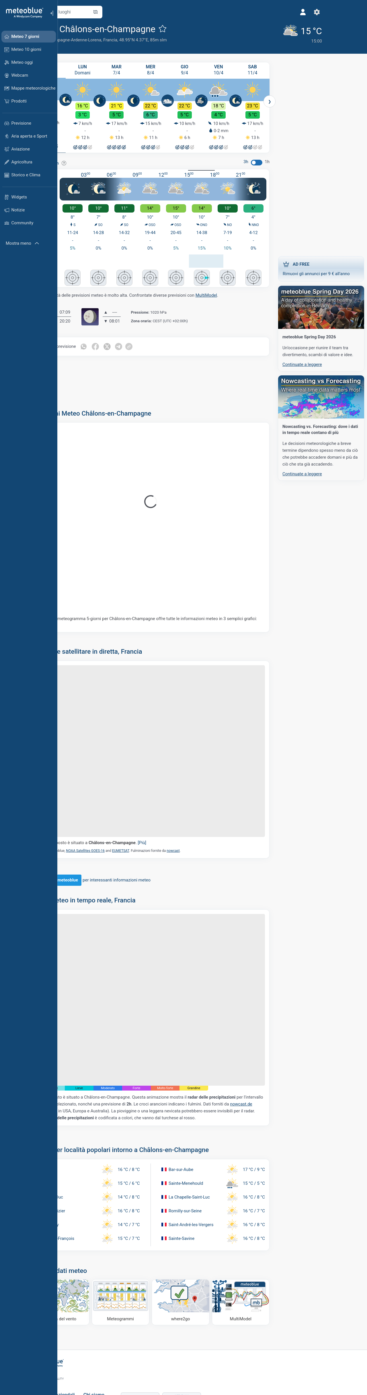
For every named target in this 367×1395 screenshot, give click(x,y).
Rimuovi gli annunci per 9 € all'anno (318, 266)
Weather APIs (76, 1347)
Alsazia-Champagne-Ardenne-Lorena (98, 40)
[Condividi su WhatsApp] (115, 339)
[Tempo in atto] (242, 33)
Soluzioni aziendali (83, 1338)
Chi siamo (121, 1338)
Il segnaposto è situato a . (125, 809)
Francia (142, 40)
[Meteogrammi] (139, 1253)
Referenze (120, 1347)
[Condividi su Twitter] (139, 339)
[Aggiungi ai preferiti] (194, 28)
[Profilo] (245, 12)
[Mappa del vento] (87, 1253)
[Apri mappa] (127, 12)
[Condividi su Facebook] (127, 339)
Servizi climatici (78, 1357)
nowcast (204, 817)
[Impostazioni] (259, 12)
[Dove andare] (190, 1253)
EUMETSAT (152, 817)
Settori (69, 1366)
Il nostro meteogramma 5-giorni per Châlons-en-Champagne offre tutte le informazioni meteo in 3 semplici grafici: (162, 614)
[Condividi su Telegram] (151, 339)
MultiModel (238, 287)
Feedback (120, 1376)
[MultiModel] (242, 1253)
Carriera (118, 1357)
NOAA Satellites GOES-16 (116, 817)
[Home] (23, 13)
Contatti (118, 1366)
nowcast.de (140, 1051)
